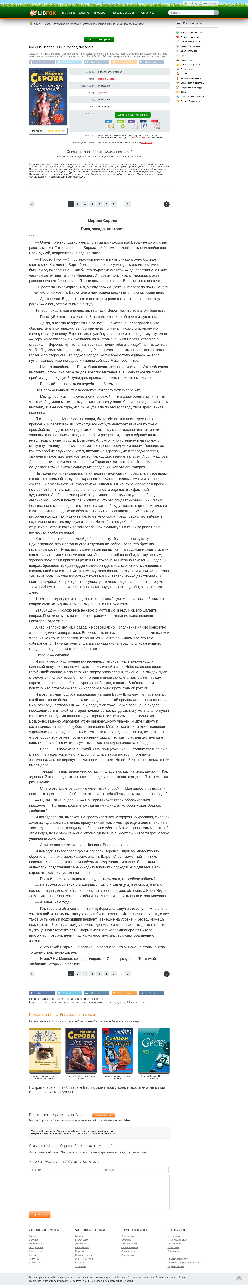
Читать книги (68, 12)
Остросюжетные (129, 1247)
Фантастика (146, 12)
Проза (183, 55)
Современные (128, 1251)
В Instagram (97, 62)
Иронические (36, 1243)
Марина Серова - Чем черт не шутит (81, 1077)
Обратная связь (176, 1266)
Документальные (189, 51)
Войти (192, 3)
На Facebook (41, 62)
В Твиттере (69, 62)
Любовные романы (123, 12)
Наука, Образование (190, 46)
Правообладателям (178, 1258)
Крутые (33, 1254)
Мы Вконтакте (154, 62)
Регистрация (209, 3)
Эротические (128, 1254)
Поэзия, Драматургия (191, 101)
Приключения (187, 60)
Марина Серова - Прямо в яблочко (153, 1077)
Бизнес (184, 74)
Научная (79, 1251)
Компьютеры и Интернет (192, 96)
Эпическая (80, 1266)
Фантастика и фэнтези (191, 32)
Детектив (102, 93)
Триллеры (34, 1258)
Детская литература (190, 64)
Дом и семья (187, 69)
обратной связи (124, 1280)
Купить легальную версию (132, 115)
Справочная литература (192, 83)
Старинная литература (191, 87)
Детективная (81, 1243)
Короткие (126, 1239)
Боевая (79, 1236)
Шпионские (34, 1262)
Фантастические (129, 1243)
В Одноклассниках (128, 62)
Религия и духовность (191, 78)
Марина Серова (106, 79)
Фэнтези (79, 1262)
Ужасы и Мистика (84, 1258)
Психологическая (84, 1254)
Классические (36, 1251)
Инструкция (146, 143)
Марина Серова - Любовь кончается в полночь (45, 1077)
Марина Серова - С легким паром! (117, 1077)
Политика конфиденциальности (184, 1262)
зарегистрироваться (65, 1134)
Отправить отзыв (40, 1215)
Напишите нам (138, 138)
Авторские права (99, 39)
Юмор (183, 92)
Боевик (32, 1236)
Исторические (36, 1247)
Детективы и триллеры (92, 12)
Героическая (81, 1239)
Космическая (82, 1247)
